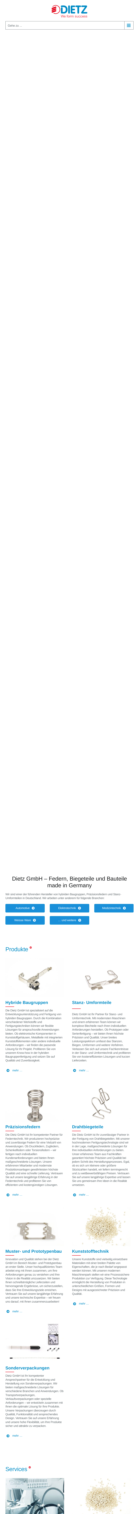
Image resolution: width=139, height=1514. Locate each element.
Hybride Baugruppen (26, 1002)
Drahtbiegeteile (87, 1126)
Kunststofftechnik (90, 1251)
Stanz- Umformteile (91, 1002)
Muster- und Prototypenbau (33, 1251)
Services (16, 1469)
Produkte (16, 949)
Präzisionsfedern (22, 1126)
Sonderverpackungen (27, 1368)
